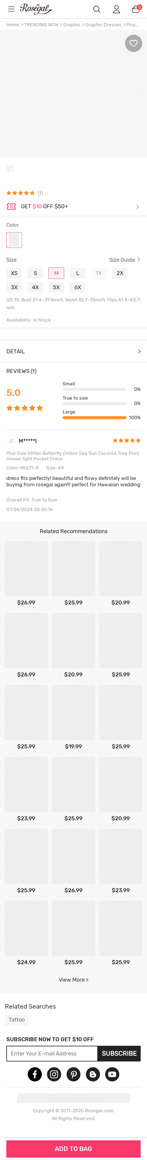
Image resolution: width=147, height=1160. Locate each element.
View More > (74, 980)
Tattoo (17, 1019)
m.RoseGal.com (40, 9)
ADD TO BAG (73, 1148)
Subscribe (119, 1053)
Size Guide (122, 260)
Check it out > (80, 206)
